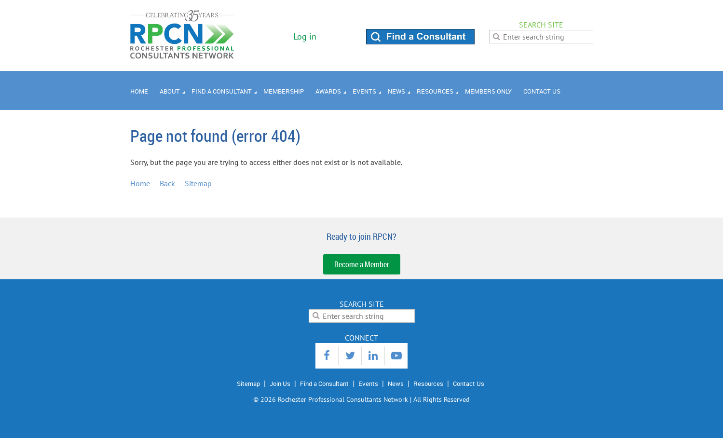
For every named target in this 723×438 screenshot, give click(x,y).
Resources (428, 383)
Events (368, 383)
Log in (304, 36)
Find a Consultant (324, 383)
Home (140, 183)
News (396, 383)
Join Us (280, 383)
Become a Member (361, 264)
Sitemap (198, 183)
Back (167, 183)
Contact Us (468, 383)
